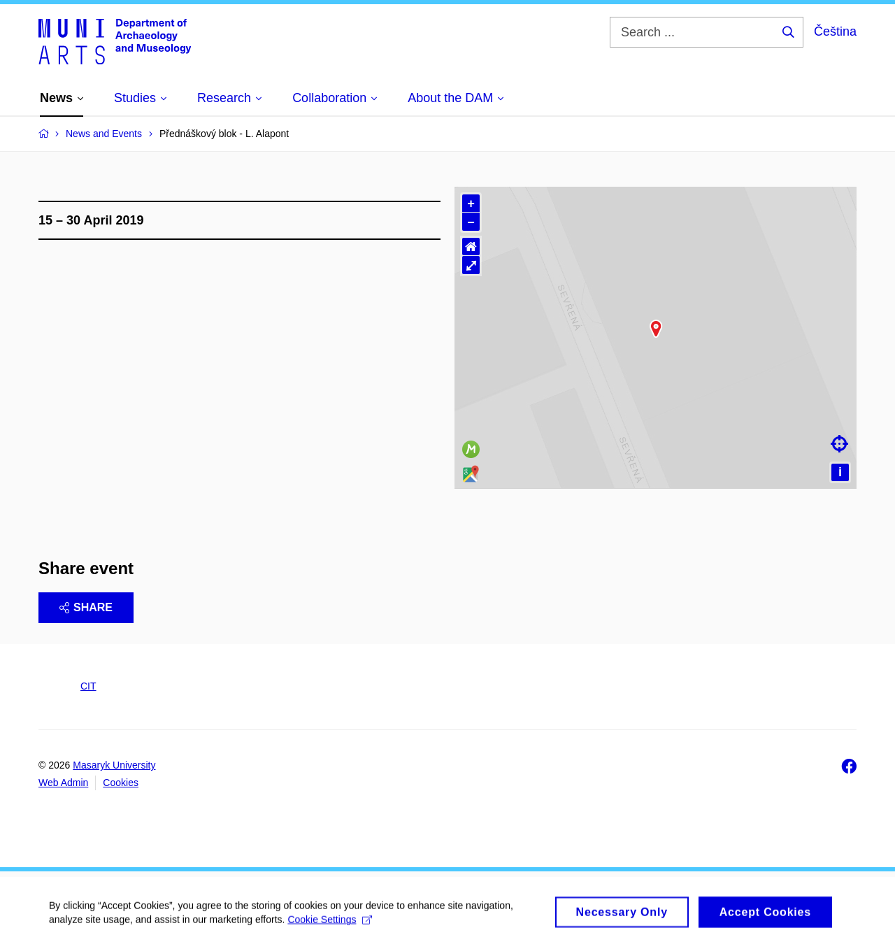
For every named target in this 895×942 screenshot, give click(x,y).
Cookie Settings (329, 933)
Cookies (120, 782)
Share (86, 607)
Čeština (835, 31)
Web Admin (63, 782)
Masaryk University (114, 765)
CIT (88, 686)
